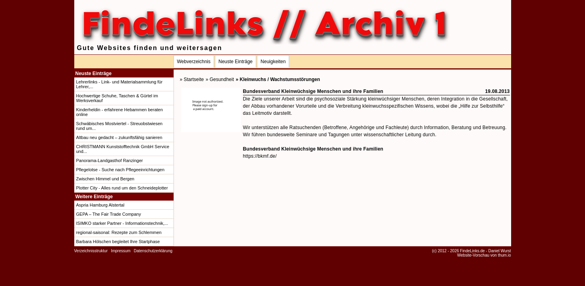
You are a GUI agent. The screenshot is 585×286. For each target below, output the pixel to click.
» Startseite (192, 79)
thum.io (504, 255)
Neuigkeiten (273, 61)
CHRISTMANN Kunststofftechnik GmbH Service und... (123, 149)
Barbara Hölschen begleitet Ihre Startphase (118, 241)
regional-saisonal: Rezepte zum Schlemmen (119, 232)
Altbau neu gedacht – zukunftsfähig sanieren (119, 137)
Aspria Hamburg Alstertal (100, 205)
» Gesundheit (220, 79)
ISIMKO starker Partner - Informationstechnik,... (122, 223)
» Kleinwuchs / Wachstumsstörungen (278, 79)
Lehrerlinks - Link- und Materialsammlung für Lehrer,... (119, 84)
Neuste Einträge (235, 61)
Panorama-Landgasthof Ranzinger (109, 160)
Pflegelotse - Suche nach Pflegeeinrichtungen (120, 169)
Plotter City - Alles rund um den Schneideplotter (122, 188)
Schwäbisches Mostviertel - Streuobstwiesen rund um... (119, 126)
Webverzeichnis (193, 61)
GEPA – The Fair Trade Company (108, 214)
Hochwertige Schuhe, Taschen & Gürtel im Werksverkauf (117, 98)
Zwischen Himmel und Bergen (105, 178)
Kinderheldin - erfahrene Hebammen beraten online (119, 112)
